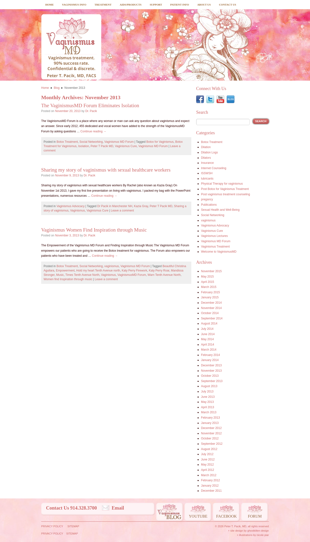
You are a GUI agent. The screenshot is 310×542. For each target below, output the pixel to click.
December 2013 (211, 365)
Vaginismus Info (74, 4)
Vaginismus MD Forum (119, 141)
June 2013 (208, 397)
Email (118, 508)
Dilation (206, 147)
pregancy (207, 199)
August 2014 (209, 323)
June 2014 (208, 334)
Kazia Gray (141, 206)
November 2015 (211, 271)
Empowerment (65, 270)
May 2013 (207, 402)
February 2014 (210, 355)
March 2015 (208, 287)
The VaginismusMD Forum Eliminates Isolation (90, 105)
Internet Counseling (213, 168)
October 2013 (210, 375)
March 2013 (208, 412)
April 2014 (207, 344)
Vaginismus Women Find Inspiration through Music (94, 230)
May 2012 (207, 464)
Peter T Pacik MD (102, 146)
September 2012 (212, 443)
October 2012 (210, 438)
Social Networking (91, 141)
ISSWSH (206, 173)
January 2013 (210, 423)
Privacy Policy (52, 526)
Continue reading (93, 131)
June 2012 (208, 459)
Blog (57, 88)
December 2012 (211, 428)
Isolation (83, 146)
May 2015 (207, 276)
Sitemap (73, 526)
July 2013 (207, 391)
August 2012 (209, 449)
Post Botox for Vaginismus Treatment (225, 189)
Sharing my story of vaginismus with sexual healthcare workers (105, 170)
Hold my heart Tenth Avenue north (98, 270)
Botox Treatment (67, 141)
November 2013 (211, 370)
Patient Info (179, 4)
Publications (209, 204)
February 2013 (210, 417)
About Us (204, 4)
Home (49, 4)
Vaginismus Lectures (214, 236)
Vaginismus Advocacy (70, 206)
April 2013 (207, 407)
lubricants (207, 178)
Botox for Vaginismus (160, 141)
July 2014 (207, 329)
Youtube (198, 516)
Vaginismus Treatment (215, 246)
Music (60, 275)
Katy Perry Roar (159, 270)
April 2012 (207, 470)
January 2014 (210, 360)
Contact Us (227, 4)
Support (156, 4)
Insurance (207, 163)
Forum (255, 516)
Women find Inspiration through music (68, 279)
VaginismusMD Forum (131, 275)
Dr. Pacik (91, 111)
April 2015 (207, 282)
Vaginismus (77, 210)
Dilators (206, 157)
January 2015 (210, 297)
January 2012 (210, 485)
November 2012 (211, 433)
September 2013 (212, 381)
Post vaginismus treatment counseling (225, 194)
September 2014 (212, 318)
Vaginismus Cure (126, 146)
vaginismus (111, 266)
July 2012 (207, 454)
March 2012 (208, 475)
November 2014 (211, 308)
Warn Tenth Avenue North (164, 275)
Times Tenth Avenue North (82, 275)
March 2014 (208, 349)
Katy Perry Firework (134, 270)
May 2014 (207, 339)
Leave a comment (122, 210)
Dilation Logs (209, 152)
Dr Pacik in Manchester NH (114, 206)
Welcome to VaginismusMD (218, 251)
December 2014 (211, 302)
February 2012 (210, 480)
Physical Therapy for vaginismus (222, 183)
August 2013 (209, 386)
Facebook (226, 516)
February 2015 (210, 292)
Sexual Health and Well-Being (220, 209)
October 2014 (210, 313)
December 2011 (211, 490)
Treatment (102, 4)
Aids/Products (130, 4)
